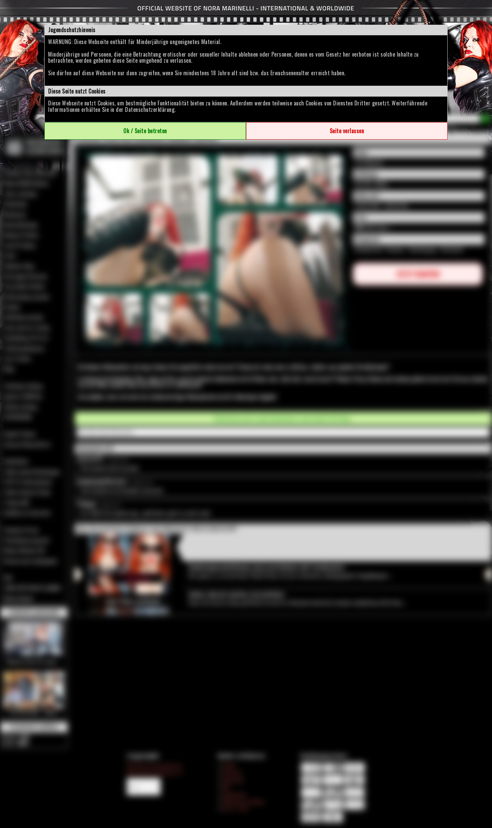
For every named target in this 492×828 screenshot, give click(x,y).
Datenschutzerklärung (150, 109)
